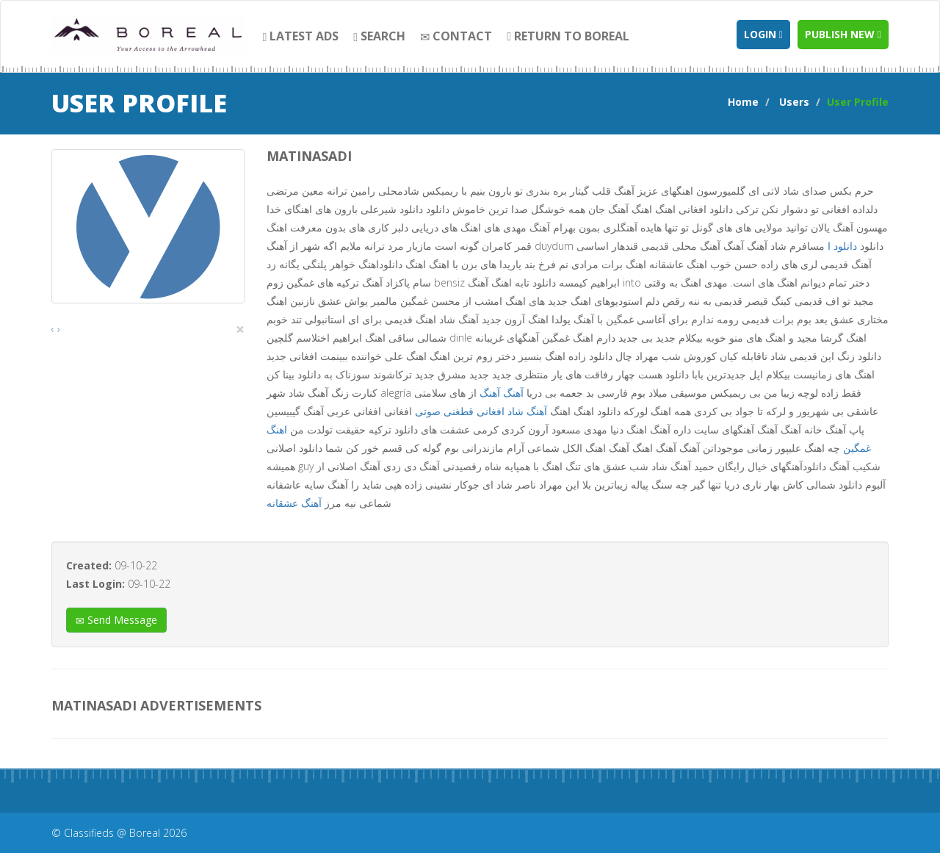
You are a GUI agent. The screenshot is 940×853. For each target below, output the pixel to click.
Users (794, 102)
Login (763, 34)
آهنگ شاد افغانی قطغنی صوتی (481, 411)
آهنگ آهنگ (502, 393)
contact (456, 36)
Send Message (116, 620)
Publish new (843, 34)
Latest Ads (301, 36)
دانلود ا (842, 246)
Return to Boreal (568, 36)
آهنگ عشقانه (294, 503)
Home (743, 102)
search (379, 36)
